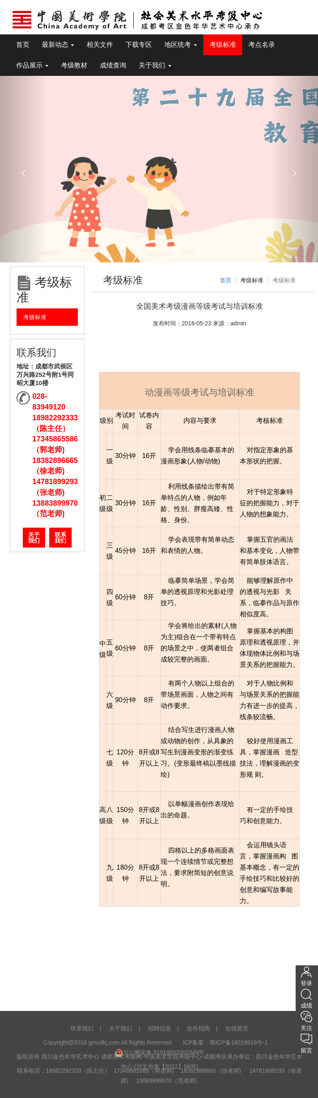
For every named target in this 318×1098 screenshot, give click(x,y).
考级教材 (74, 65)
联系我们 (60, 537)
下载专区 (138, 44)
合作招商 (198, 1028)
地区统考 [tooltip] (180, 44)
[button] (24, 168)
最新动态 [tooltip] (58, 44)
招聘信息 (159, 1028)
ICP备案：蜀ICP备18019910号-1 (226, 1042)
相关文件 (100, 44)
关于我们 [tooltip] (155, 65)
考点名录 (261, 44)
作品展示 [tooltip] (32, 65)
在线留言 (236, 1028)
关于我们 (34, 537)
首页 (22, 44)
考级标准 (223, 44)
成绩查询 (113, 65)
